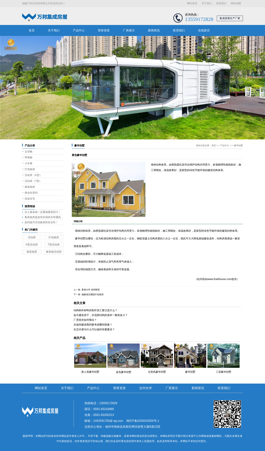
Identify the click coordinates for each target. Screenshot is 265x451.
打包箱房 (30, 169)
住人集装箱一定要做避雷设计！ (43, 212)
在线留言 (204, 30)
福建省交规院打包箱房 (93, 294)
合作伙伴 (145, 388)
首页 (32, 30)
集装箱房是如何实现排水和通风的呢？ (44, 217)
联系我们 (221, 3)
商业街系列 (31, 192)
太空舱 (28, 151)
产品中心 (79, 30)
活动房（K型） (33, 175)
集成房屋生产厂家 (230, 18)
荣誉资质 (104, 30)
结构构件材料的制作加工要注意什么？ (95, 310)
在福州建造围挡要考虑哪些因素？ (93, 324)
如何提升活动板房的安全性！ (41, 222)
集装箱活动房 (53, 251)
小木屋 (28, 163)
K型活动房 (32, 244)
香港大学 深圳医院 (91, 289)
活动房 (32, 237)
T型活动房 (54, 244)
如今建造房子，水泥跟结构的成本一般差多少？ (101, 315)
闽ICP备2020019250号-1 (142, 420)
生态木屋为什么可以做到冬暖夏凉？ (94, 329)
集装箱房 (30, 187)
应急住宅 (30, 198)
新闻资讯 (154, 30)
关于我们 (207, 3)
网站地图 (236, 3)
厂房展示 (129, 30)
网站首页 (192, 3)
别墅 (82, 238)
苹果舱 (28, 157)
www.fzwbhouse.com (219, 279)
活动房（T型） (33, 181)
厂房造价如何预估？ (85, 319)
